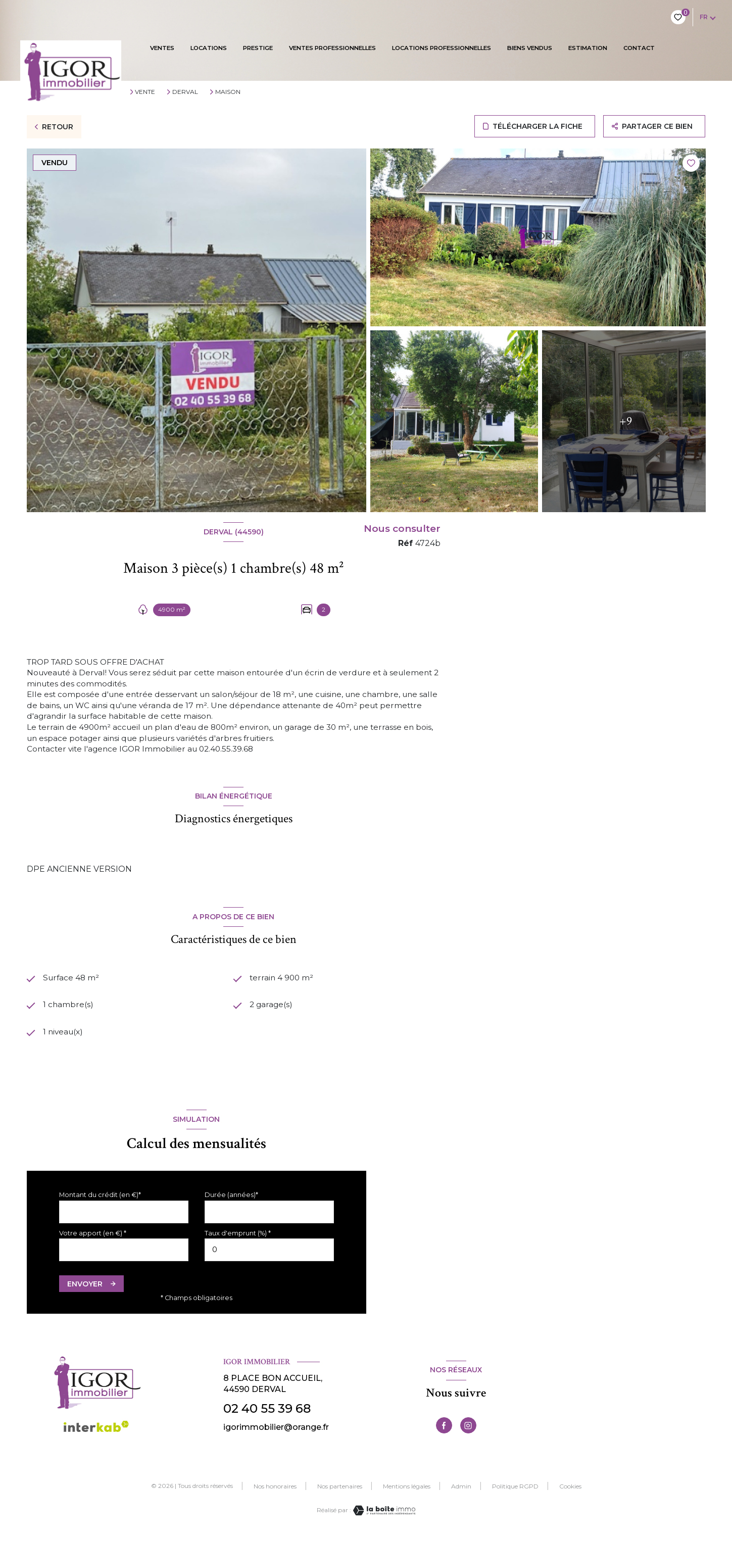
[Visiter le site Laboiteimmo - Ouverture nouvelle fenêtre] (383, 1515)
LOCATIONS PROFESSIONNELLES (441, 48)
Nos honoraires (275, 1491)
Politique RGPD (515, 1491)
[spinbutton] (269, 1254)
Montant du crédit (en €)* (100, 1200)
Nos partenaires (339, 1491)
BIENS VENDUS (529, 48)
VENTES (162, 48)
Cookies (570, 1491)
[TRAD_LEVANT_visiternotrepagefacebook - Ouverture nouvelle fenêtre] (444, 1430)
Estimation (587, 48)
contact (639, 48)
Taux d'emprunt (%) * (238, 1238)
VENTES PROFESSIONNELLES (332, 48)
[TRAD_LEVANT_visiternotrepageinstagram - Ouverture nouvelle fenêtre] (468, 1430)
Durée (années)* (231, 1200)
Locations (208, 48)
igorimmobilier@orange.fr (276, 1432)
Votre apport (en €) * (92, 1238)
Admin (461, 1491)
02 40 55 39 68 (267, 1413)
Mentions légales (406, 1491)
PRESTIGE (258, 48)
